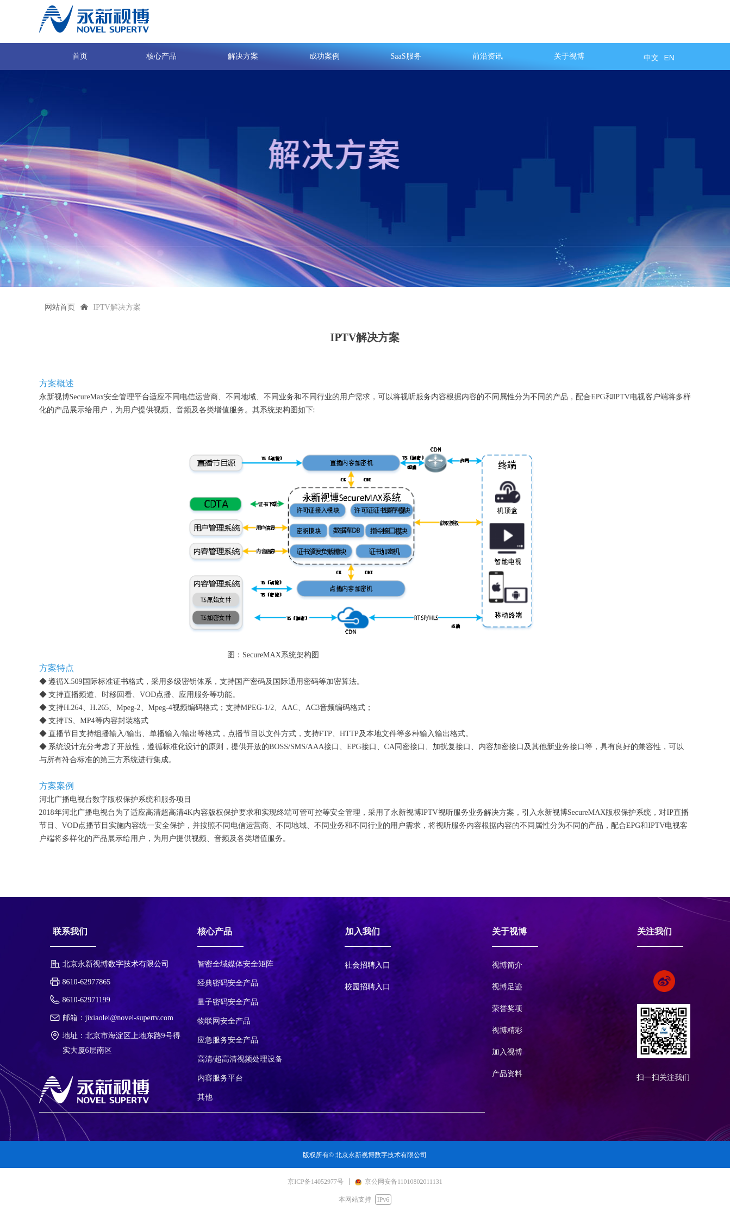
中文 (651, 57)
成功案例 (324, 56)
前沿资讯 (487, 56)
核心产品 (161, 56)
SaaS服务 (406, 56)
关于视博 (569, 56)
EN (669, 57)
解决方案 (243, 56)
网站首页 (60, 307)
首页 (80, 56)
